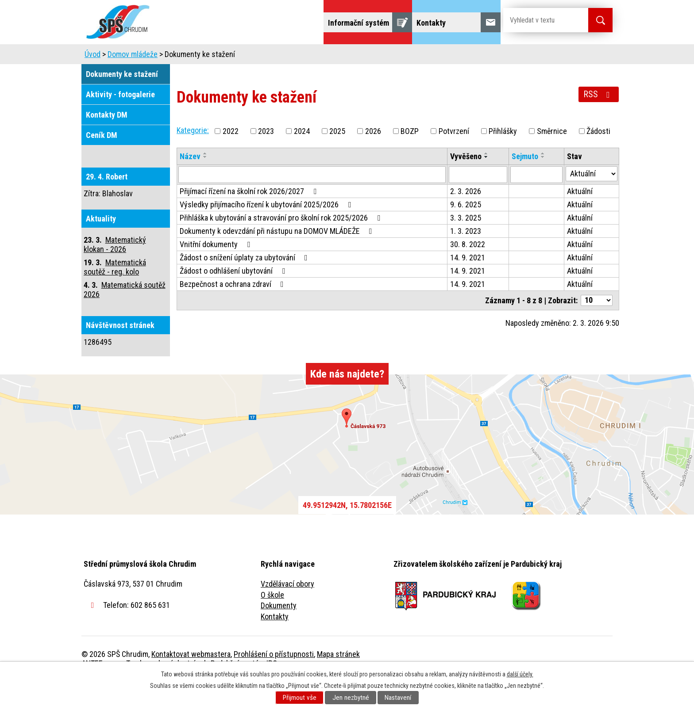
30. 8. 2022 (467, 269)
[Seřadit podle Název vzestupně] (205, 178)
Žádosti (598, 155)
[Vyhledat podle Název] (312, 199)
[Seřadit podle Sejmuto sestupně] (543, 181)
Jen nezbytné (350, 698)
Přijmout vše (299, 698)
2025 (337, 155)
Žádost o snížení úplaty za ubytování (245, 282)
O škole (272, 619)
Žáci (403, 56)
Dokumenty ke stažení (122, 98)
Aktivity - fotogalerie (120, 119)
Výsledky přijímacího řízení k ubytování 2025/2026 (267, 229)
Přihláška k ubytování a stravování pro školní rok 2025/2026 (282, 242)
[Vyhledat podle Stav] (591, 198)
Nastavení (398, 698)
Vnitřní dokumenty (217, 269)
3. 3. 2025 (465, 242)
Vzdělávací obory (287, 608)
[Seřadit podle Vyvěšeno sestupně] (486, 181)
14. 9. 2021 (467, 282)
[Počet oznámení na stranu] (597, 325)
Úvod (150, 56)
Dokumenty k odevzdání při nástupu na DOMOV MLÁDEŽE (278, 255)
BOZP (410, 155)
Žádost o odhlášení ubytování (234, 295)
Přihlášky (503, 155)
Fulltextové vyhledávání (563, 56)
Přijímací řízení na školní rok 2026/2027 (250, 216)
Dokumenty (279, 630)
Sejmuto (525, 181)
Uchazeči (229, 56)
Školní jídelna (354, 56)
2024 (302, 155)
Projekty (492, 56)
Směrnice (552, 155)
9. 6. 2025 (465, 229)
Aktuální (580, 216)
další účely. (520, 674)
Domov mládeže (288, 56)
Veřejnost (444, 56)
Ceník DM (101, 159)
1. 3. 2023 (465, 255)
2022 (231, 155)
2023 (266, 155)
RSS (598, 119)
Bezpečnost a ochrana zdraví (233, 308)
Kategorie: (193, 155)
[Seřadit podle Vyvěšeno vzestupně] (486, 178)
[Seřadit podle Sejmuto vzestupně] (543, 178)
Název (190, 181)
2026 (373, 155)
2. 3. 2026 (465, 216)
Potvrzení (454, 155)
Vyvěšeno (466, 181)
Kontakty (275, 641)
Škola (186, 56)
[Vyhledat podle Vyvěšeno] (478, 199)
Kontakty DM (106, 139)
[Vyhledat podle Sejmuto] (536, 199)
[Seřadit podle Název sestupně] (205, 181)
